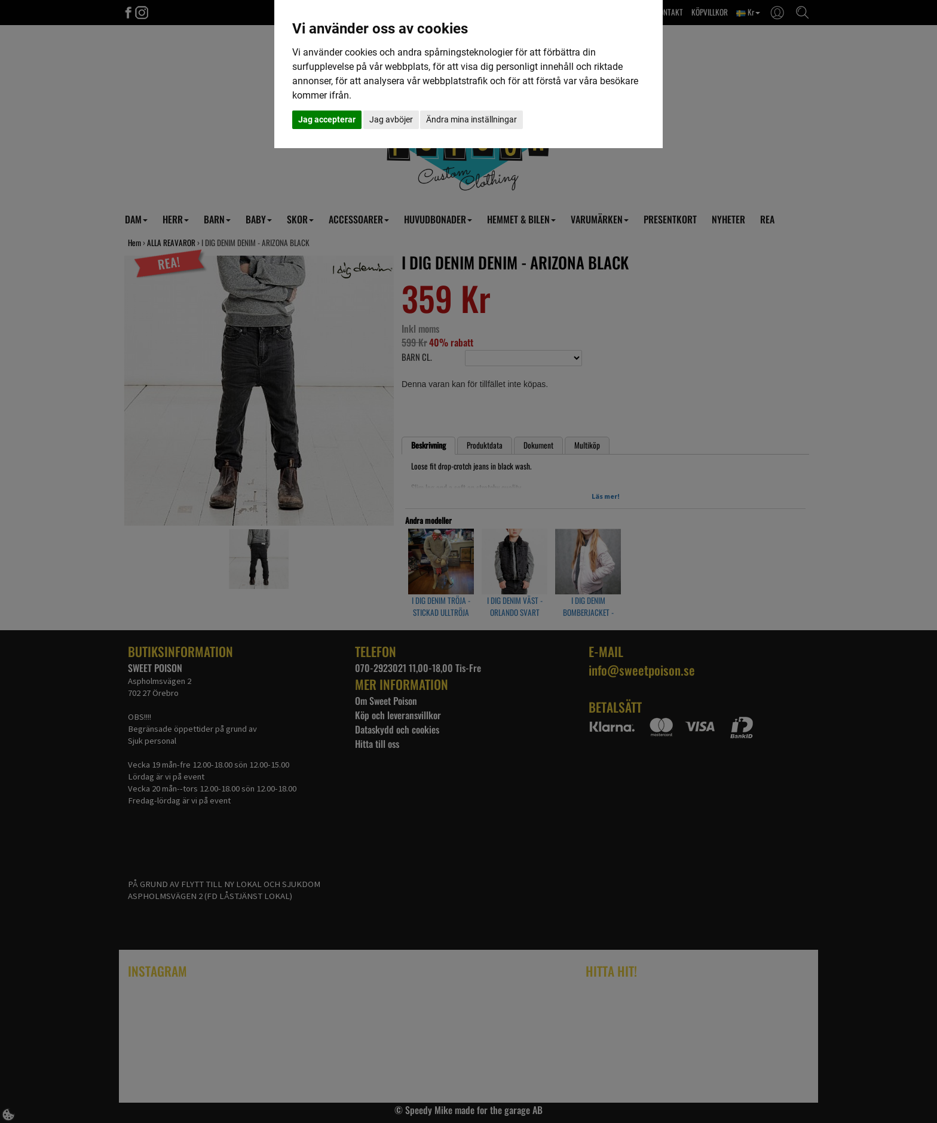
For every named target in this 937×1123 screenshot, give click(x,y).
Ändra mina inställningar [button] (471, 119)
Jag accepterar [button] (327, 119)
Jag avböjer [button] (391, 119)
